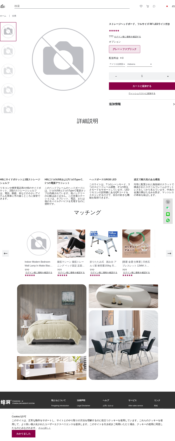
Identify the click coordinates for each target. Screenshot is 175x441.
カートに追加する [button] (142, 86)
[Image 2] (8, 71)
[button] (167, 6)
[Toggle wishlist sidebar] (141, 6)
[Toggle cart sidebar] (147, 6)
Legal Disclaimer (83, 406)
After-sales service (135, 406)
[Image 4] (8, 110)
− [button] (116, 76)
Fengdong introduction (60, 406)
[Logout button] (160, 6)
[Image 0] (8, 31)
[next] (169, 253)
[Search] (72, 6)
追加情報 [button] (142, 104)
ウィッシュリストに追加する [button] (142, 93)
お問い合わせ (108, 406)
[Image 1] (8, 51)
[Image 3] (8, 90)
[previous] (5, 253)
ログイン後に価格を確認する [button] (127, 36)
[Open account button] (134, 6)
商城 (156, 406)
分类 (14, 16)
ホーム (3, 16)
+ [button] (168, 76)
